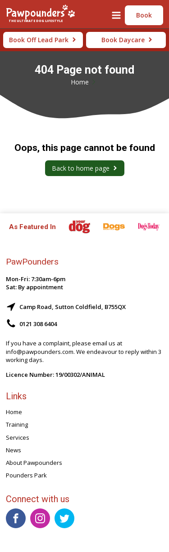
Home (80, 82)
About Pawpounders (34, 463)
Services (17, 437)
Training (17, 424)
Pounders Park (26, 475)
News (13, 450)
